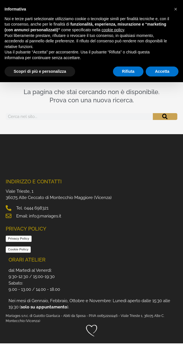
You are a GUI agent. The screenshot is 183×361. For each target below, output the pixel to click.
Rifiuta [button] (128, 71)
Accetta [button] (162, 71)
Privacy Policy (18, 256)
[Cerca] (165, 134)
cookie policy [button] (113, 30)
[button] (175, 9)
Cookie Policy (18, 267)
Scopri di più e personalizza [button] (40, 71)
